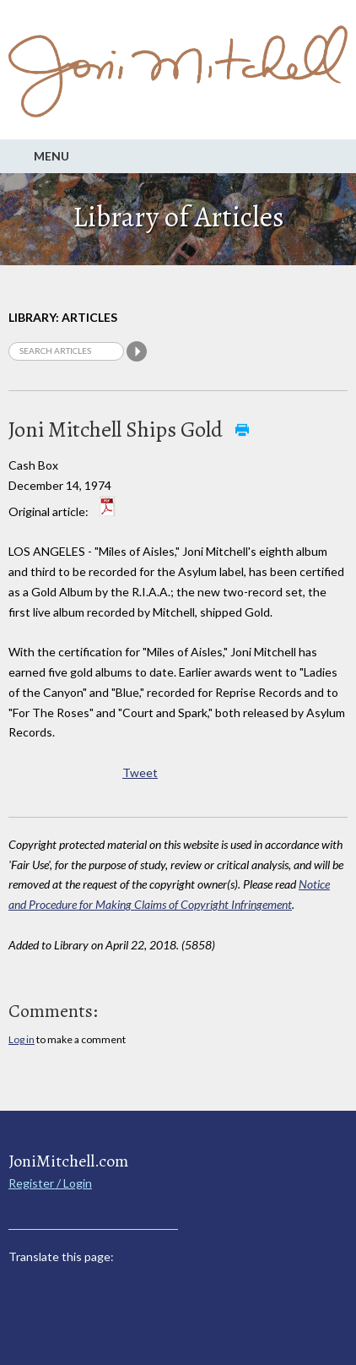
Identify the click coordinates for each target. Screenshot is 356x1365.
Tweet (140, 772)
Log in (21, 1039)
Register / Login (50, 1183)
